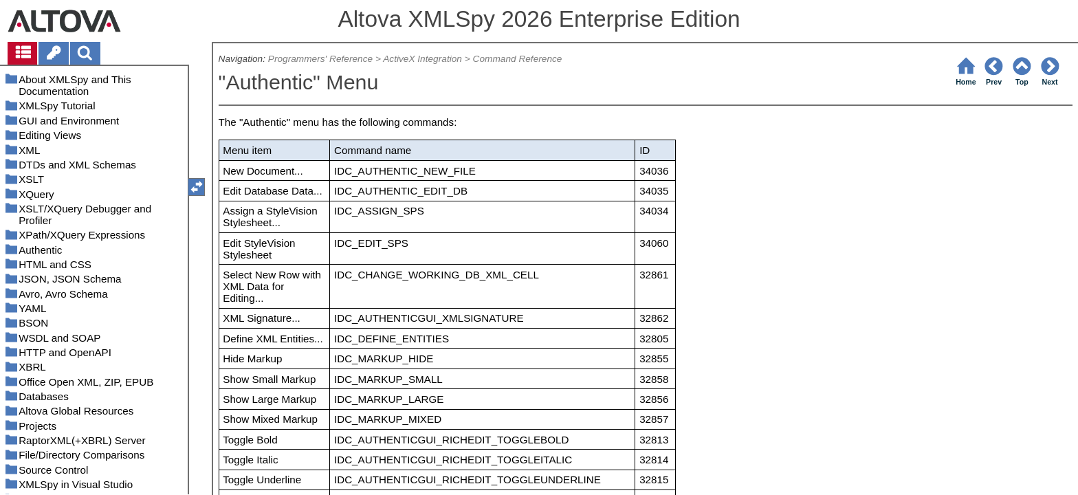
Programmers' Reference (320, 59)
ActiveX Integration (422, 59)
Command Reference (517, 59)
